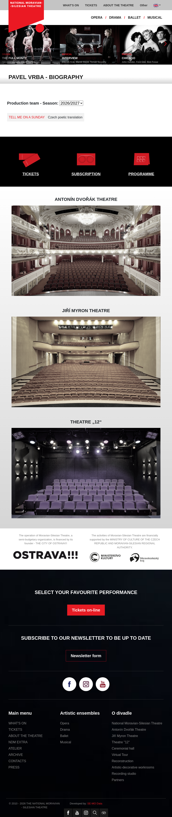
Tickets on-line (86, 610)
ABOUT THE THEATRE (25, 736)
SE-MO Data (94, 803)
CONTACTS (17, 761)
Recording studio (124, 773)
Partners (118, 780)
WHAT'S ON (17, 723)
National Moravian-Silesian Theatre (137, 723)
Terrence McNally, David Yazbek (18, 62)
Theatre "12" (121, 742)
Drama (65, 729)
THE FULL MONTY (14, 58)
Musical (65, 742)
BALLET (134, 17)
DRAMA (115, 17)
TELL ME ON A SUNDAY (27, 117)
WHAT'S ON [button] (71, 5)
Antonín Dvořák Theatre (129, 729)
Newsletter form (86, 656)
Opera (64, 723)
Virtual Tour (120, 754)
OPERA (96, 17)
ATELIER (15, 748)
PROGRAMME (141, 174)
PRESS (13, 767)
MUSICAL (155, 17)
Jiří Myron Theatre (125, 736)
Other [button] (143, 5)
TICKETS (30, 174)
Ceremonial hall (123, 748)
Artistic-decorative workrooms (133, 767)
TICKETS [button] (91, 5)
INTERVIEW (70, 58)
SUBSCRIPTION (86, 174)
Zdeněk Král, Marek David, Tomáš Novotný (84, 62)
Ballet (64, 736)
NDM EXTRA (18, 742)
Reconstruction (122, 761)
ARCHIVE (15, 754)
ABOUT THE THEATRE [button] (118, 5)
